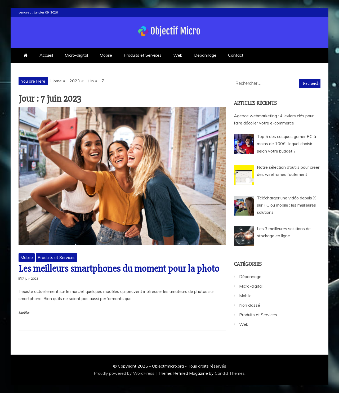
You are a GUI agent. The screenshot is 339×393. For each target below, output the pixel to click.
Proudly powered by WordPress (124, 373)
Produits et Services (143, 55)
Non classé (249, 305)
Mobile (106, 55)
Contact (235, 55)
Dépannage (205, 55)
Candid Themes (230, 373)
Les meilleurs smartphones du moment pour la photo (119, 269)
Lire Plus (24, 313)
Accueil (46, 55)
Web (177, 55)
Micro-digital (76, 55)
